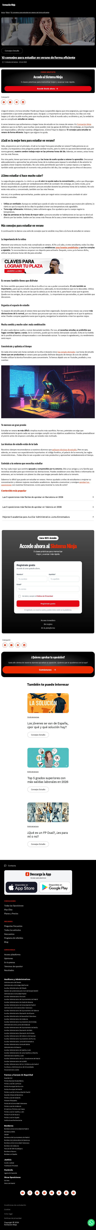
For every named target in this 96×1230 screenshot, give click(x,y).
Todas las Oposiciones (14, 905)
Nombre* (20, 574)
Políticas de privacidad (12, 1218)
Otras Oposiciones (12, 1177)
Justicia (7, 1159)
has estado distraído (66, 352)
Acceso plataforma (12, 954)
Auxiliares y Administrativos (17, 979)
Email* (19, 584)
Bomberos (8, 1126)
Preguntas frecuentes (13, 926)
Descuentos (9, 934)
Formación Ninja (84, 124)
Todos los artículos (12, 930)
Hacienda (8, 1170)
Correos (6, 1181)
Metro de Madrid (9, 1183)
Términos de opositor (13, 966)
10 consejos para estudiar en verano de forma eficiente (30, 12)
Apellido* (52, 574)
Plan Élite (8, 909)
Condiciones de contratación (15, 1205)
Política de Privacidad (45, 596)
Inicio (3, 12)
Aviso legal (8, 1214)
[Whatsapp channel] (73, 1192)
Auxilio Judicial (9, 1163)
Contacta (12, 865)
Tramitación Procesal (11, 1166)
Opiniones (8, 958)
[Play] (48, 392)
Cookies (7, 1209)
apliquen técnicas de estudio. (64, 449)
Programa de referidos (13, 938)
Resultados (9, 970)
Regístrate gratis (48, 604)
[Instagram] (29, 1192)
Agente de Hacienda (10, 1173)
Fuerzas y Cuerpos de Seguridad (18, 1075)
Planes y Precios (11, 913)
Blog (7, 12)
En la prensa (9, 962)
